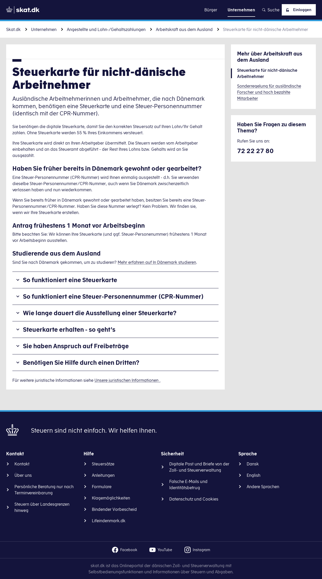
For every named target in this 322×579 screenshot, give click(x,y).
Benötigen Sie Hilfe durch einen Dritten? (81, 362)
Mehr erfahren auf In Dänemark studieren (157, 262)
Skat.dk (13, 29)
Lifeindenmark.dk (108, 520)
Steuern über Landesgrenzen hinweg (41, 507)
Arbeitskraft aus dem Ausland (184, 29)
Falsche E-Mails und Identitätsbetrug (188, 484)
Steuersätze (103, 464)
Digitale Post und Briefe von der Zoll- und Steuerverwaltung (199, 467)
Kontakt (21, 464)
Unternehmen (44, 29)
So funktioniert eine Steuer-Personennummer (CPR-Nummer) (113, 296)
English (253, 475)
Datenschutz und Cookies (193, 499)
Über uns (23, 475)
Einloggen (297, 9)
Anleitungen (103, 475)
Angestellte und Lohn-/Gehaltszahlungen (106, 29)
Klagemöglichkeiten (111, 498)
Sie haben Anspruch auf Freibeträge (76, 346)
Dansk (253, 464)
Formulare (101, 486)
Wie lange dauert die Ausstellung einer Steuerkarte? (99, 312)
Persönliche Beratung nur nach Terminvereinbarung (44, 489)
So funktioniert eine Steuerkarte (70, 279)
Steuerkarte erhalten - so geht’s (69, 329)
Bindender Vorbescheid (114, 509)
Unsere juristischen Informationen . (127, 380)
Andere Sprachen (263, 486)
